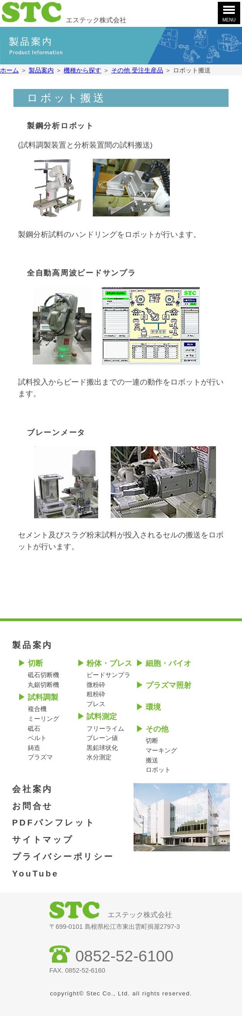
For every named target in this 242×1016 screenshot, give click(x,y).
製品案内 (32, 645)
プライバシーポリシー (63, 856)
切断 (35, 663)
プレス (95, 703)
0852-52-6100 (124, 956)
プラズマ (40, 757)
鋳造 (34, 747)
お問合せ (32, 806)
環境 (153, 707)
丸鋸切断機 (43, 684)
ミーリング (43, 718)
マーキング (161, 750)
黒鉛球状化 (102, 747)
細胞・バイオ (168, 663)
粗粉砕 (95, 694)
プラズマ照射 (168, 685)
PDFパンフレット (53, 822)
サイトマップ (42, 839)
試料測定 (101, 716)
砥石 (34, 728)
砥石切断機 (43, 674)
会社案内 (32, 789)
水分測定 (99, 757)
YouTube (35, 873)
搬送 (152, 760)
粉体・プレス (109, 663)
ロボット (158, 769)
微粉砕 (95, 684)
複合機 (37, 708)
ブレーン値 (102, 737)
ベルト (37, 737)
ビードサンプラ (108, 674)
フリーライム (105, 728)
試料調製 (43, 697)
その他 (157, 729)
